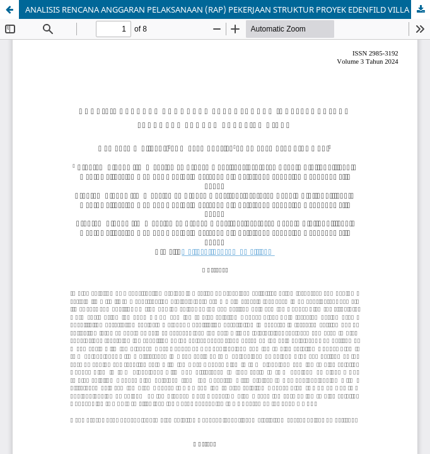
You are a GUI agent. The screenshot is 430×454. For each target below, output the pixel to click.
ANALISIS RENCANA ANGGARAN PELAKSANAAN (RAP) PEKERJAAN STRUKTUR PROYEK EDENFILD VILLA (217, 9)
